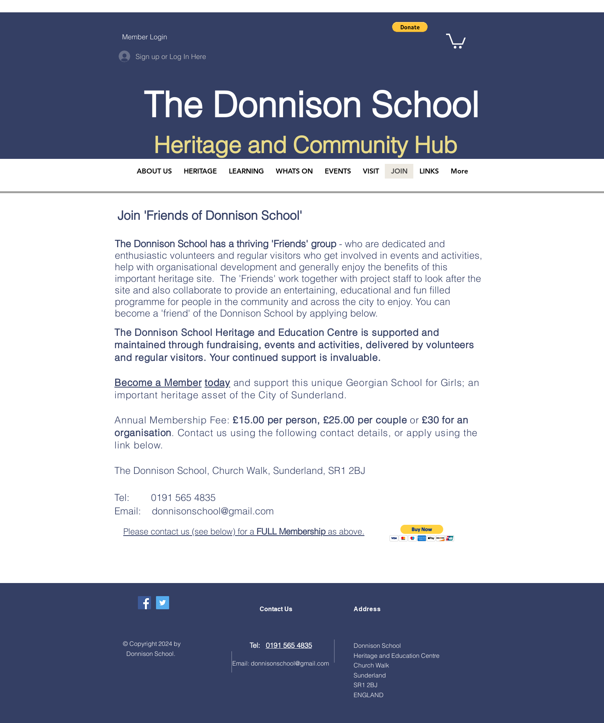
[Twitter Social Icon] (162, 602)
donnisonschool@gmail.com (213, 511)
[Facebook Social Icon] (144, 602)
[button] (410, 27)
